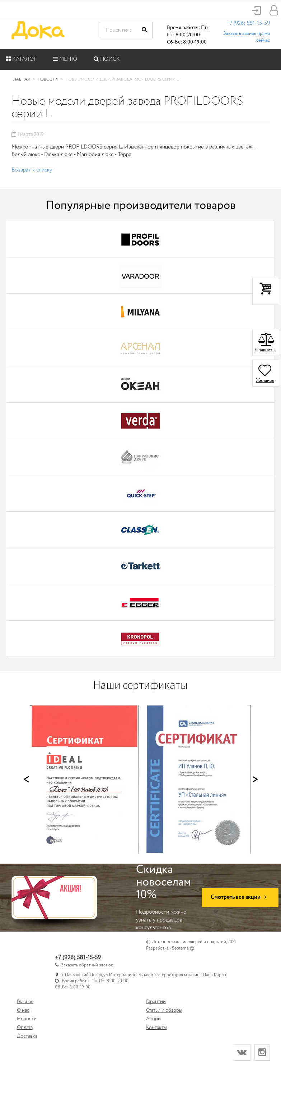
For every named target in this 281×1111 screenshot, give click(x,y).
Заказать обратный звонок (87, 965)
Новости (27, 1019)
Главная (25, 1001)
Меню (65, 59)
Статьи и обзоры (164, 1010)
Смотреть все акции (240, 897)
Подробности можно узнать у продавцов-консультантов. (163, 898)
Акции (153, 1019)
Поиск (107, 59)
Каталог (21, 59)
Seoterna (180, 948)
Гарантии (156, 1001)
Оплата (25, 1027)
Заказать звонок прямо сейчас (246, 37)
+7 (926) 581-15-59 (248, 23)
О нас (23, 1010)
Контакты (156, 1027)
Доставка (27, 1036)
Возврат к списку (31, 170)
